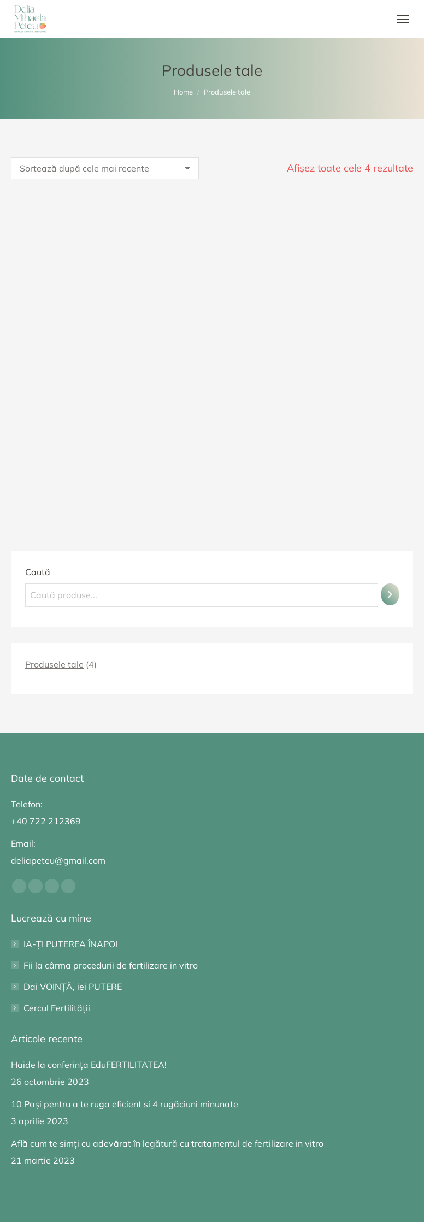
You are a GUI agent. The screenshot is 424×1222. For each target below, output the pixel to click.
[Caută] (390, 594)
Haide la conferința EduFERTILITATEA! (89, 1064)
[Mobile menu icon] (402, 19)
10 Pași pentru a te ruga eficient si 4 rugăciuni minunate (124, 1104)
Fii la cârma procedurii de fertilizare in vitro (110, 965)
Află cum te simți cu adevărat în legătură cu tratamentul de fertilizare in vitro (167, 1143)
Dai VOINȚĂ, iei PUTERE (72, 986)
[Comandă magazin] (105, 168)
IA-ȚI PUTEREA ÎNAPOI (70, 943)
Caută (37, 571)
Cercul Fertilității (56, 1007)
